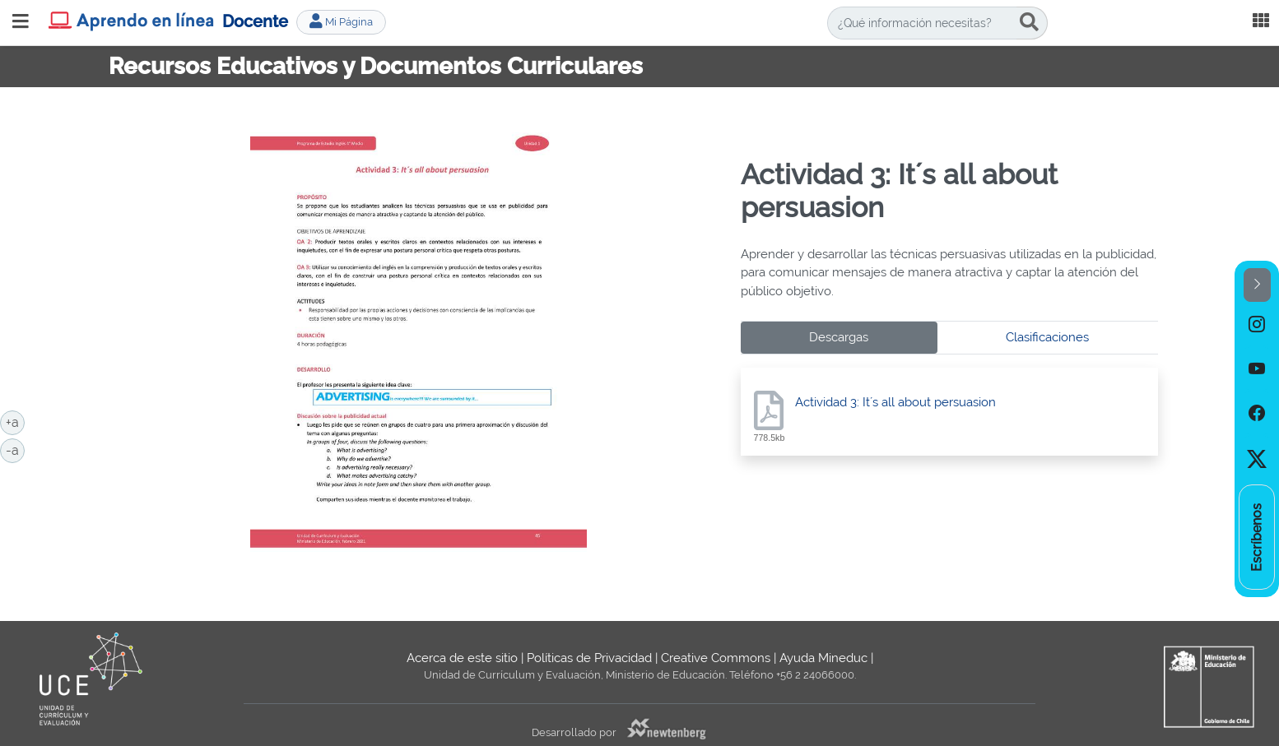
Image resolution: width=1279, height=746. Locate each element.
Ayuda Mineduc (823, 658)
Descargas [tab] (838, 337)
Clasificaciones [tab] (1047, 337)
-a (15, 449)
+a (15, 421)
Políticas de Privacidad (589, 658)
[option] (1257, 324)
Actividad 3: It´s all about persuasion (895, 402)
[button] (1257, 285)
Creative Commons (715, 658)
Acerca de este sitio (462, 658)
